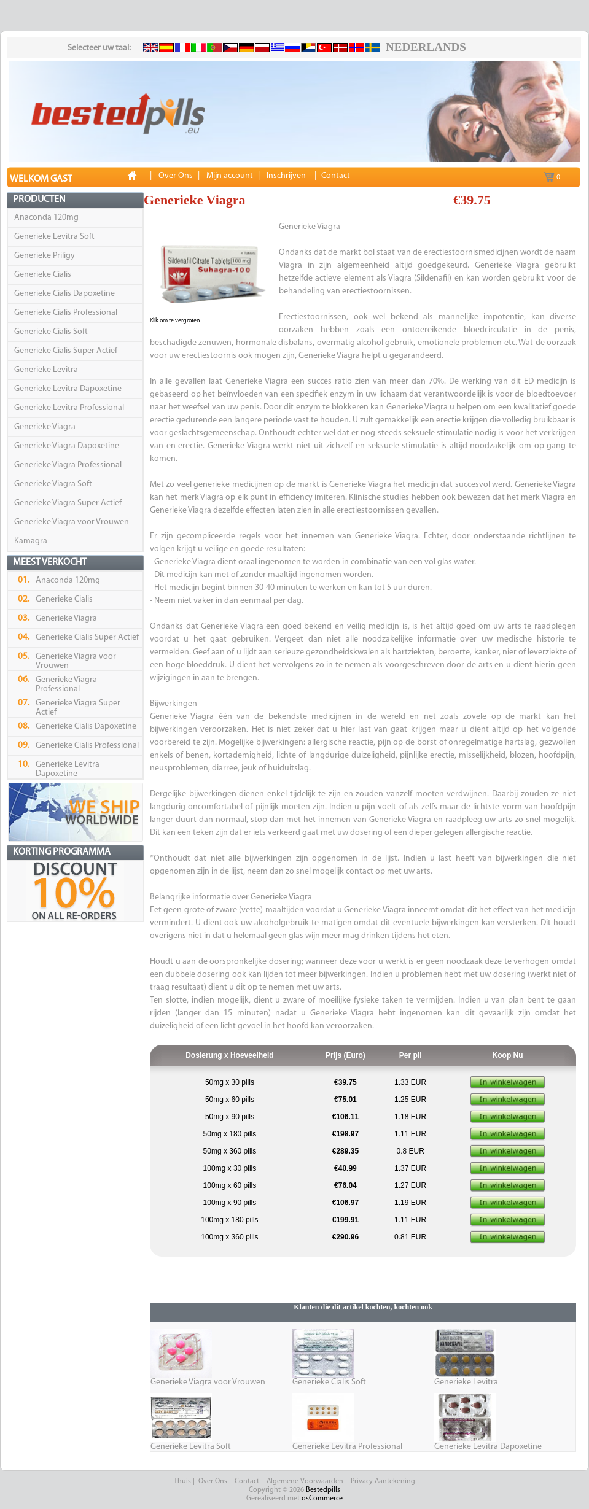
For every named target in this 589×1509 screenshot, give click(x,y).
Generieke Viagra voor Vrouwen (71, 522)
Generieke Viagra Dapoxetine (66, 446)
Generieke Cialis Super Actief (65, 350)
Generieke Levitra (46, 369)
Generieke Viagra (45, 427)
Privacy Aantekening (383, 1481)
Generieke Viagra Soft (53, 484)
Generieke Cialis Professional (65, 312)
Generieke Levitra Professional (69, 408)
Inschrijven (286, 175)
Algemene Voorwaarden (305, 1481)
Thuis (182, 1481)
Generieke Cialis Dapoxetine (64, 293)
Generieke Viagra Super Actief (68, 503)
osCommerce (322, 1498)
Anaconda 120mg (46, 217)
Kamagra (30, 541)
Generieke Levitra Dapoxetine (68, 389)
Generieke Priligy (44, 255)
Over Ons (212, 1481)
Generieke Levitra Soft (54, 236)
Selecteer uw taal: (99, 48)
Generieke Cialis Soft (51, 331)
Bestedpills (323, 1490)
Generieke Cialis (42, 274)
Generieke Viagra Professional (68, 465)
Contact (247, 1481)
